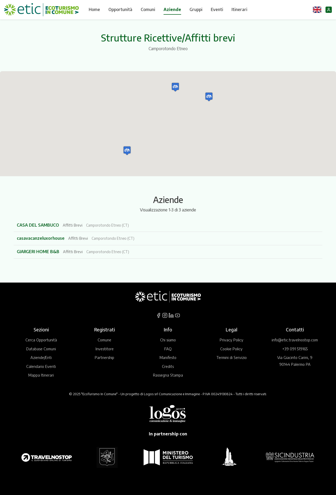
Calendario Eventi (41, 366)
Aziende (172, 9)
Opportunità (120, 9)
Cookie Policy (231, 348)
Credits (168, 366)
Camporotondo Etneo (168, 48)
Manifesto (168, 357)
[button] (209, 97)
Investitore (105, 348)
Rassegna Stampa (168, 375)
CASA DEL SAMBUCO (38, 225)
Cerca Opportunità (41, 339)
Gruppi (196, 9)
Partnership (104, 357)
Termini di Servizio (231, 357)
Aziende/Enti (41, 357)
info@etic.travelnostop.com (295, 339)
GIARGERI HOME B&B (38, 251)
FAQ (168, 348)
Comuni (148, 9)
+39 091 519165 (295, 348)
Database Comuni (41, 348)
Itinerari (239, 9)
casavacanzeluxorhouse (41, 238)
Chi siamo (168, 339)
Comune (104, 339)
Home (94, 9)
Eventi (217, 9)
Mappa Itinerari (41, 375)
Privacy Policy (231, 339)
